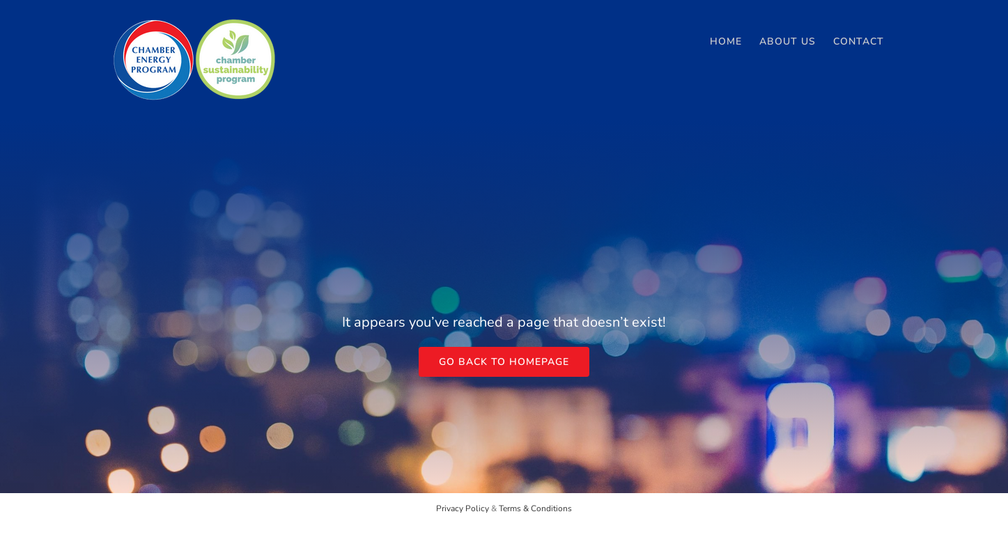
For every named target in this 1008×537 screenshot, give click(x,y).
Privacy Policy (462, 508)
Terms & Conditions (535, 508)
